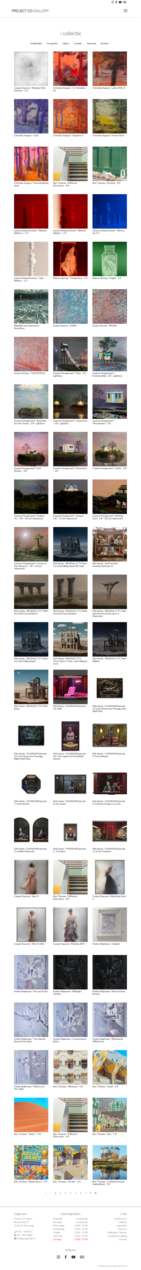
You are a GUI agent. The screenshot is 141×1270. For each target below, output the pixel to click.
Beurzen (123, 1229)
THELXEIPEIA (38, 373)
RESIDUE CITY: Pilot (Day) (31, 707)
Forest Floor (118, 135)
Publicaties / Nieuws (117, 1232)
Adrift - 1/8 (120, 468)
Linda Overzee (60, 325)
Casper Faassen (22, 87)
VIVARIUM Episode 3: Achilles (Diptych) (30, 850)
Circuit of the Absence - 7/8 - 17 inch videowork (30, 566)
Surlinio (124, 1266)
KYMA (73, 325)
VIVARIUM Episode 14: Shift (69, 707)
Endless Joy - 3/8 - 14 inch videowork (29, 517)
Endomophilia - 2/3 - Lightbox (107, 375)
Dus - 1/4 (112, 1134)
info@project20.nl (26, 1238)
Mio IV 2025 (38, 943)
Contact (123, 1239)
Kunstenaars (120, 1218)
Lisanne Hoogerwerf (64, 373)
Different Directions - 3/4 (65, 897)
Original (116, 943)
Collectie (122, 1222)
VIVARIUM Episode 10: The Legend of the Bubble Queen (69, 756)
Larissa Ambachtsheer (25, 230)
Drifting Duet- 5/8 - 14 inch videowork (108, 517)
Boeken (105, 43)
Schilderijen (36, 43)
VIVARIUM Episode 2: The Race (69, 850)
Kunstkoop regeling (117, 1235)
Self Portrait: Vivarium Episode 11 (105, 564)
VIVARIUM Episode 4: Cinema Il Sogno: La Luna (109, 802)
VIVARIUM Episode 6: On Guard (69, 802)
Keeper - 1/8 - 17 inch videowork (69, 517)
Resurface (19, 328)
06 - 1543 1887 (24, 1235)
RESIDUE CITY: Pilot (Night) (109, 659)
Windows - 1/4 (75, 1086)
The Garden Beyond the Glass (30, 1040)
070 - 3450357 (24, 1231)
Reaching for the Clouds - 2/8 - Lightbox (30, 422)
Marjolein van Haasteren (26, 325)
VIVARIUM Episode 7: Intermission (30, 802)
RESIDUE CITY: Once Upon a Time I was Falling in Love (70, 661)
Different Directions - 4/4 (65, 184)
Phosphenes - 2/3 (102, 423)
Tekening (91, 43)
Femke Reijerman (101, 943)
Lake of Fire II (119, 87)
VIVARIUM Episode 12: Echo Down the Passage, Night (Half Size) (30, 756)
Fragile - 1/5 (115, 278)
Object (65, 43)
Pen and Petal (40, 991)
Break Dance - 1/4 (38, 1181)
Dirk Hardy (58, 563)
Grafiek (78, 43)
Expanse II (78, 135)
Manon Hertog (61, 278)
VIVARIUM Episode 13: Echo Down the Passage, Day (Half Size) (109, 708)
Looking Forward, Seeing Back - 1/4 (109, 1182)
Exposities (122, 1225)
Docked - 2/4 (113, 183)
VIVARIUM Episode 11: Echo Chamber (109, 850)
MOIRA (113, 325)
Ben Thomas (60, 183)
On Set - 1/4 (74, 1181)
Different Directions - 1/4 (65, 1135)
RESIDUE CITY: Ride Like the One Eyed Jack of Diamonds (109, 613)
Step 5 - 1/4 (35, 1134)
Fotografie (52, 43)
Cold (35, 135)
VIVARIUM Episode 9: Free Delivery (109, 754)
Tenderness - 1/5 (79, 278)
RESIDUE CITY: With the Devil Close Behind (31, 612)
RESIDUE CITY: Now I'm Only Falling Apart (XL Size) (70, 564)
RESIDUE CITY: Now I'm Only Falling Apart (31, 659)
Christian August (62, 87)
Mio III (35, 896)
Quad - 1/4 (112, 1086)
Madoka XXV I (78, 943)
